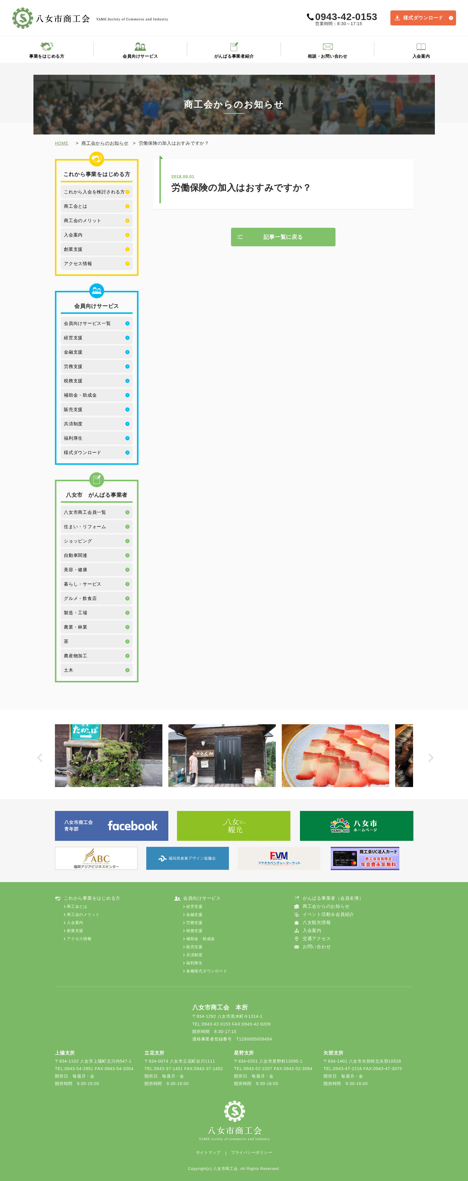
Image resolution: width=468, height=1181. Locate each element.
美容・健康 (75, 569)
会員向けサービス (140, 56)
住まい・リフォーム (85, 526)
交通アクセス (317, 938)
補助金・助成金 (80, 395)
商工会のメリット (82, 220)
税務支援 (73, 380)
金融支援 (73, 352)
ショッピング (78, 540)
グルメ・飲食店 (80, 598)
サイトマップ (208, 1152)
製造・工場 (75, 612)
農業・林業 (75, 627)
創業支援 (73, 249)
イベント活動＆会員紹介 (328, 914)
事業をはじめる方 (46, 56)
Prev (41, 759)
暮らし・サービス (82, 583)
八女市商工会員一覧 (85, 512)
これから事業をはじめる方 (92, 898)
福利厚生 (73, 438)
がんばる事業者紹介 (234, 56)
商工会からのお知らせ (326, 906)
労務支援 (73, 366)
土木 (68, 670)
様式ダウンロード (423, 17)
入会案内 (421, 56)
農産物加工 (75, 655)
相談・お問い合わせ (327, 56)
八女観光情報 (317, 922)
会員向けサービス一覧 (87, 323)
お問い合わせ (317, 946)
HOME (61, 143)
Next (432, 759)
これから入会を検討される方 (94, 191)
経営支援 (73, 337)
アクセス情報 (78, 263)
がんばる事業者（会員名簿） (333, 898)
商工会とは (75, 206)
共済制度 (73, 423)
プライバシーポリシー (251, 1152)
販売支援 (73, 409)
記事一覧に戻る (283, 237)
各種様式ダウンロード (206, 971)
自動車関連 (75, 555)
